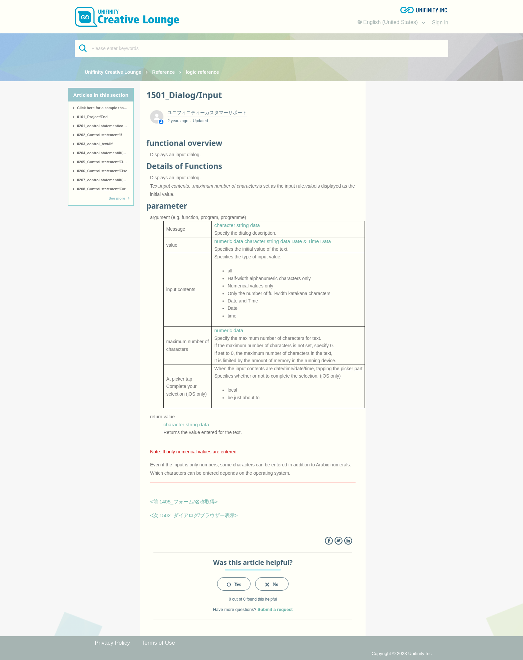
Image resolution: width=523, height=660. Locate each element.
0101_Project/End (92, 117)
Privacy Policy (112, 643)
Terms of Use (158, 643)
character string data (237, 225)
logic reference (202, 72)
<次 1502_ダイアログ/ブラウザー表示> (194, 515)
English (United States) (389, 22)
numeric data (228, 241)
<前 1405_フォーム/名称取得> (184, 501)
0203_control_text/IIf (94, 144)
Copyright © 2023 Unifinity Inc (402, 653)
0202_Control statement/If (99, 135)
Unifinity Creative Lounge (113, 72)
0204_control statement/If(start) (104, 153)
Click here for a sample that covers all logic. (105, 108)
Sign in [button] (440, 22)
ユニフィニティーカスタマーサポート (207, 112)
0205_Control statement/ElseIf (103, 162)
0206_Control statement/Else (102, 171)
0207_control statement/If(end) (103, 180)
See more (116, 198)
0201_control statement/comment (105, 126)
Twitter (338, 541)
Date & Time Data (311, 241)
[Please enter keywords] (261, 48)
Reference (163, 72)
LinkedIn (348, 541)
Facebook (329, 541)
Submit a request (275, 609)
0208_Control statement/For (101, 189)
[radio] (233, 584)
